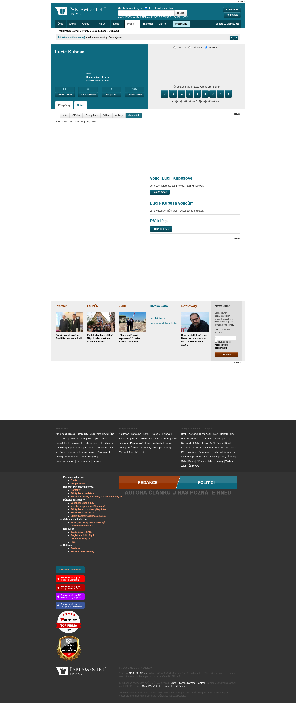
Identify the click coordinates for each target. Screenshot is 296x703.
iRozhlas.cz (90, 447)
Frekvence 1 (75, 443)
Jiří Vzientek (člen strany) (71, 37)
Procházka (157, 443)
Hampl (223, 434)
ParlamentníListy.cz (130, 8)
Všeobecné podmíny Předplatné (88, 506)
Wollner (229, 461)
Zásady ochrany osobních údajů (88, 522)
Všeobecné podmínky (82, 503)
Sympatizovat (88, 94)
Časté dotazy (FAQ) (81, 532)
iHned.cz (61, 447)
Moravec (124, 443)
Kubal (174, 438)
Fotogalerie (92, 115)
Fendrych (205, 434)
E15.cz (90, 438)
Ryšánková (229, 452)
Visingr (220, 461)
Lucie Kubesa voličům (172, 203)
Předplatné (181, 23)
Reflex (83, 456)
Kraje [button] (117, 23)
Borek (146, 434)
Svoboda (197, 456)
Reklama (75, 548)
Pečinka (225, 447)
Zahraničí (148, 23)
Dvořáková (193, 434)
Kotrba (220, 443)
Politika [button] (102, 23)
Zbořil (184, 465)
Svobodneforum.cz (65, 461)
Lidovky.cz (103, 447)
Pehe (233, 447)
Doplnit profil (135, 94)
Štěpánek (201, 461)
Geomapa (212, 47)
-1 (181, 93)
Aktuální (179, 47)
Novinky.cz (103, 452)
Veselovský (145, 447)
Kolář (212, 443)
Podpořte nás (78, 483)
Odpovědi (133, 115)
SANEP (177, 17)
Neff (217, 447)
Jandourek (207, 438)
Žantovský (194, 465)
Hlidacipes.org (91, 443)
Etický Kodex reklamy (82, 551)
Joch (226, 438)
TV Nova (96, 461)
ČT (58, 438)
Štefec (191, 461)
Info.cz (79, 447)
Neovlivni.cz (73, 452)
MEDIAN (146, 17)
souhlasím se (223, 344)
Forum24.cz (62, 443)
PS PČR (92, 306)
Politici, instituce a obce (159, 8)
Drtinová (166, 434)
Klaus (205, 443)
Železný (140, 452)
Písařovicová (136, 443)
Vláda (123, 306)
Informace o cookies (82, 525)
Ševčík (231, 456)
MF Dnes (60, 452)
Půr (183, 452)
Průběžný (195, 47)
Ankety (119, 115)
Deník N (73, 438)
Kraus (167, 438)
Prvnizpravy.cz (70, 456)
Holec (231, 434)
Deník (65, 438)
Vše (65, 115)
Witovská (165, 447)
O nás (74, 480)
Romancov (203, 452)
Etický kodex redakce (82, 493)
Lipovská (196, 447)
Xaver (131, 452)
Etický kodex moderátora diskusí (88, 516)
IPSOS (128, 17)
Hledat (180, 13)
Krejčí (228, 443)
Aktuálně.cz (61, 434)
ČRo (111, 434)
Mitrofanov (208, 447)
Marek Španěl (178, 683)
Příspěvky (64, 105)
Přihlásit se (232, 9)
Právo (59, 456)
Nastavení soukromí (70, 569)
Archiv (72, 23)
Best (183, 434)
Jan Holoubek (165, 686)
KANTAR (137, 17)
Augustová (124, 434)
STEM (185, 17)
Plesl (147, 443)
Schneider (186, 456)
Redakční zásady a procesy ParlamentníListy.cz (96, 496)
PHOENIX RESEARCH (162, 17)
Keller (197, 443)
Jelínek (218, 438)
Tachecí (168, 443)
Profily (85, 31)
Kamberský (187, 443)
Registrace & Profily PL (83, 535)
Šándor (213, 456)
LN (111, 447)
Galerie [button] (164, 23)
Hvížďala (195, 438)
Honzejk (185, 438)
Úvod (60, 23)
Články (76, 115)
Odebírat (226, 354)
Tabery (211, 461)
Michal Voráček (149, 686)
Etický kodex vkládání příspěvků (88, 509)
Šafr (206, 456)
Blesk (72, 434)
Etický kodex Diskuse (82, 512)
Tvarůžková (132, 447)
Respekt (92, 456)
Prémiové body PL (81, 538)
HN (101, 443)
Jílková (143, 438)
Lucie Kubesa (99, 31)
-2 (173, 93)
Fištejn (215, 434)
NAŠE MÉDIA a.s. (138, 673)
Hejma (135, 438)
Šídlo (183, 461)
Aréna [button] (86, 23)
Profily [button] (132, 23)
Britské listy (82, 434)
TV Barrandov (83, 461)
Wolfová (123, 452)
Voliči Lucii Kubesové (171, 178)
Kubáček (185, 447)
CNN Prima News (99, 434)
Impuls (71, 447)
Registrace (232, 14)
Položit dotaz (65, 94)
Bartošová (136, 434)
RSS (73, 542)
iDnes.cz (109, 443)
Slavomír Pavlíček (196, 683)
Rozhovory (189, 306)
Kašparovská (155, 438)
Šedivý (222, 456)
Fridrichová (124, 438)
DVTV (82, 438)
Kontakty (75, 490)
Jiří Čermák (181, 686)
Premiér (61, 306)
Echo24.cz (101, 438)
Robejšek (191, 452)
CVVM (121, 17)
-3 (164, 93)
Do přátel (111, 94)
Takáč (121, 447)
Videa (106, 115)
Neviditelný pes (88, 452)
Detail (80, 105)
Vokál (155, 447)
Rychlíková (216, 452)
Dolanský (155, 434)
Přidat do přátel (161, 229)
